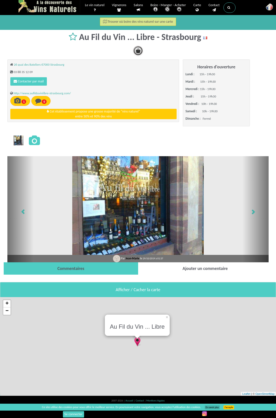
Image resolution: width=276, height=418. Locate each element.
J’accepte (228, 407)
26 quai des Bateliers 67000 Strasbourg (39, 64)
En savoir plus (212, 407)
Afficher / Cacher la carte (138, 289)
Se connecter (73, 414)
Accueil (129, 400)
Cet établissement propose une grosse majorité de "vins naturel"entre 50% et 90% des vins (93, 113)
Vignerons (119, 7)
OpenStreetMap (265, 393)
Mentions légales (155, 400)
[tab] (71, 268)
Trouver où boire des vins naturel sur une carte (138, 21)
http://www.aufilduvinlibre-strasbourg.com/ (42, 93)
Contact (214, 7)
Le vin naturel (95, 7)
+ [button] (7, 303)
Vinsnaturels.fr (49, 6)
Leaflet (246, 393)
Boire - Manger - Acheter (168, 8)
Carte (197, 7)
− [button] (7, 311)
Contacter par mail (29, 81)
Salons (138, 7)
